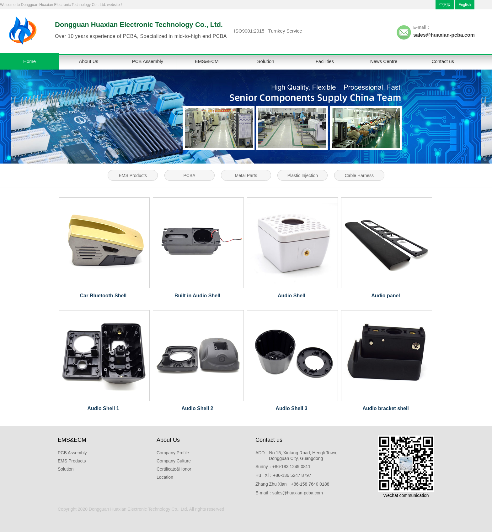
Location (165, 477)
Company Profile (173, 452)
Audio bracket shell (385, 408)
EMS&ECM (207, 61)
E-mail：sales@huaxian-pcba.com (289, 492)
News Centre (384, 61)
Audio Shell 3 (291, 408)
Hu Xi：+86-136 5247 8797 (283, 475)
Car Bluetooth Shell (103, 295)
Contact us (442, 61)
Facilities (325, 61)
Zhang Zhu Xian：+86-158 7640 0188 (292, 484)
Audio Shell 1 (103, 408)
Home (29, 61)
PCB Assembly (147, 61)
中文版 (445, 5)
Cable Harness (359, 175)
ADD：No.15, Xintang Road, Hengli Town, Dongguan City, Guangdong (296, 455)
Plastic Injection (302, 175)
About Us (88, 61)
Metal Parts (246, 175)
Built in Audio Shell (197, 295)
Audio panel (385, 295)
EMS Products (133, 175)
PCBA (189, 175)
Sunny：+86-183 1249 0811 (283, 466)
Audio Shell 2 (197, 408)
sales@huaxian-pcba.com (444, 35)
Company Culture (174, 460)
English (464, 5)
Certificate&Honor (174, 469)
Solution (265, 61)
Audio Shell (291, 295)
